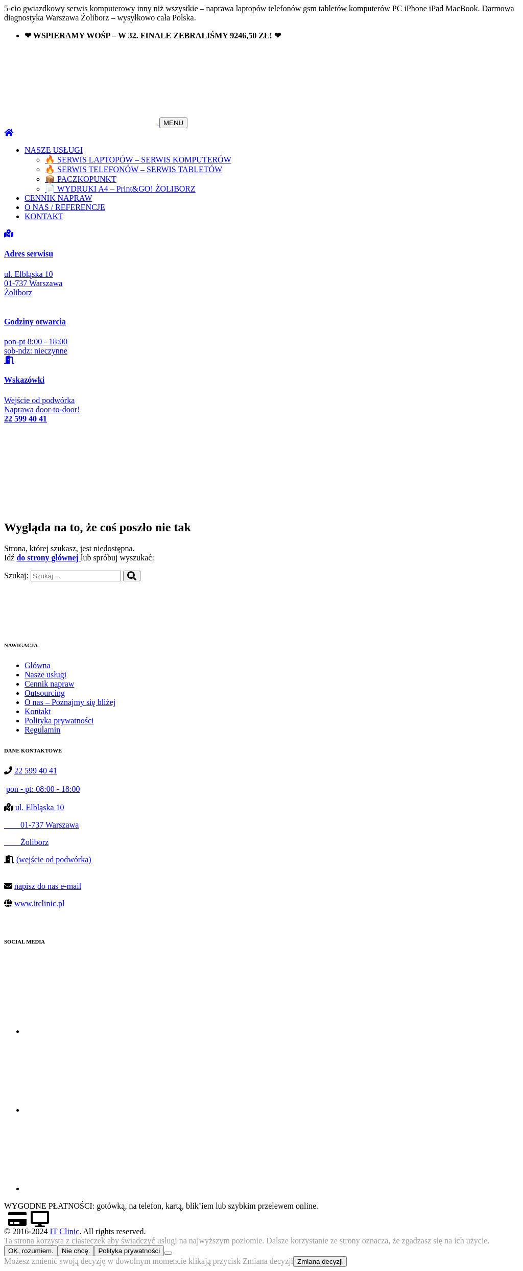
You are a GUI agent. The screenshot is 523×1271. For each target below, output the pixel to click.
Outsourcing (45, 693)
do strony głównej (48, 557)
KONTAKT (44, 216)
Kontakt (38, 711)
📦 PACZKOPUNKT (80, 179)
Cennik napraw (49, 683)
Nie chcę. (76, 1251)
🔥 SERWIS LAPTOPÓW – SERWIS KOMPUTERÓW (138, 159)
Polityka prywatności (59, 720)
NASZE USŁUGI (54, 150)
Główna (38, 665)
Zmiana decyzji (320, 1261)
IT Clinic (64, 1231)
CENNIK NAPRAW (58, 198)
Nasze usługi (45, 674)
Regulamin (42, 729)
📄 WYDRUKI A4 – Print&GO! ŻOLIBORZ (120, 188)
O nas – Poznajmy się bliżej (70, 702)
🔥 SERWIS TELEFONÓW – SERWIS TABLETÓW (133, 169)
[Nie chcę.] (168, 1253)
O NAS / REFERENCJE (65, 207)
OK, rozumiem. (31, 1251)
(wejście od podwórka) (53, 859)
